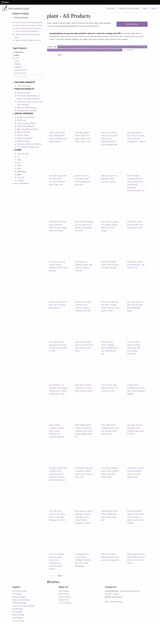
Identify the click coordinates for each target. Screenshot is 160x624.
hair (83, 554)
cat (18, 157)
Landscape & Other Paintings (23, 606)
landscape (18, 67)
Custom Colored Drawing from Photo (29, 25)
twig (142, 265)
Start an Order (132, 24)
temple (83, 136)
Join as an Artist (18, 621)
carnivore (142, 141)
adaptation (105, 179)
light (90, 265)
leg (133, 133)
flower (51, 139)
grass (83, 141)
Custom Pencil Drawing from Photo (28, 28)
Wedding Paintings (19, 603)
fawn (77, 184)
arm (140, 225)
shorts (51, 184)
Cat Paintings (17, 612)
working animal (81, 182)
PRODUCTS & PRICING (129, 9)
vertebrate (130, 179)
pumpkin (56, 385)
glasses (77, 176)
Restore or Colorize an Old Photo (29, 144)
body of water (54, 517)
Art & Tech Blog (65, 603)
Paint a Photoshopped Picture (28, 129)
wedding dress (59, 136)
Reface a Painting (23, 132)
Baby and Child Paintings (26, 108)
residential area (110, 351)
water (103, 133)
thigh (56, 184)
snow (142, 388)
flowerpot (58, 139)
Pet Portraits (17, 594)
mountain (112, 133)
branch (139, 262)
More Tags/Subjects (22, 183)
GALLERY (111, 9)
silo (58, 514)
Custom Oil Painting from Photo (27, 31)
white (103, 514)
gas (56, 520)
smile (58, 133)
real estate (20, 177)
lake (115, 144)
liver (110, 434)
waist (89, 348)
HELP (145, 9)
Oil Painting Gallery (19, 591)
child (19, 160)
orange (51, 394)
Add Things (21, 120)
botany (58, 141)
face (135, 222)
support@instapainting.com (130, 591)
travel (88, 141)
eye (128, 228)
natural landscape (133, 139)
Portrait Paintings (23, 93)
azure (138, 474)
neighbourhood (111, 348)
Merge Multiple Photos (25, 126)
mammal (136, 182)
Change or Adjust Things (26, 123)
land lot (130, 184)
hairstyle (60, 342)
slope (129, 391)
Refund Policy (64, 600)
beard (82, 179)
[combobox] (29, 76)
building (18, 64)
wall (85, 431)
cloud (17, 61)
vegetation (79, 388)
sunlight (130, 141)
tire (107, 176)
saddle (110, 311)
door (81, 231)
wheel (109, 477)
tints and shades (59, 305)
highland (110, 144)
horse (103, 302)
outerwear (52, 342)
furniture (137, 345)
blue (55, 557)
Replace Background (24, 138)
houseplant (61, 182)
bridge (51, 520)
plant (63, 133)
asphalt (87, 523)
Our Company (64, 591)
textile (108, 517)
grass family (58, 231)
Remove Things (23, 135)
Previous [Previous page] (53, 55)
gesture (83, 139)
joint (50, 176)
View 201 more (20, 73)
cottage (103, 231)
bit (107, 434)
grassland (141, 190)
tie (55, 228)
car (64, 262)
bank (117, 560)
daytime (130, 345)
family (19, 166)
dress (140, 305)
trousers (78, 557)
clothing (52, 133)
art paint (88, 385)
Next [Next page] (61, 55)
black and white (23, 154)
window (78, 228)
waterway (61, 520)
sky (81, 133)
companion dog (80, 311)
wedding (20, 180)
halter (107, 305)
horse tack (111, 308)
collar (83, 474)
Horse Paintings (18, 615)
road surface (86, 225)
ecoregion (135, 176)
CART (154, 9)
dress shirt (62, 222)
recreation (104, 182)
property (83, 222)
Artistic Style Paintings (25, 117)
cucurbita (52, 388)
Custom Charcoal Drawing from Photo (29, 22)
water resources (107, 136)
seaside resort (54, 560)
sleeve (58, 348)
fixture (112, 228)
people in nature (21, 70)
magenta (90, 391)
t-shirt (112, 179)
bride (51, 136)
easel (137, 342)
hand (80, 302)
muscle (63, 176)
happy (77, 139)
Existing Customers (112, 594)
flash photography (133, 308)
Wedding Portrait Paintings (27, 110)
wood (17, 58)
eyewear (112, 182)
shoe (137, 302)
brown (129, 262)
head (129, 225)
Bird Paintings (17, 618)
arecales (61, 302)
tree (88, 136)
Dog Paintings (17, 609)
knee (61, 184)
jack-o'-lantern (61, 391)
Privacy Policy (64, 594)
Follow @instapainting (113, 602)
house (19, 168)
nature (103, 139)
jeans (140, 222)
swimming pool (55, 563)
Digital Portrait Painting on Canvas (28, 40)
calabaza (52, 391)
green (82, 385)
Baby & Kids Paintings (20, 600)
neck (53, 348)
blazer (51, 231)
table (103, 354)
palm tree (57, 308)
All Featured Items (24, 86)
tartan (77, 179)
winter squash (62, 388)
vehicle (51, 265)
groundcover (79, 523)
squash (62, 394)
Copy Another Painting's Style (28, 147)
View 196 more (128, 50)
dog (18, 163)
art (137, 268)
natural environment (56, 477)
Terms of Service (65, 597)
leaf (137, 136)
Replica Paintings (23, 141)
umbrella (52, 566)
